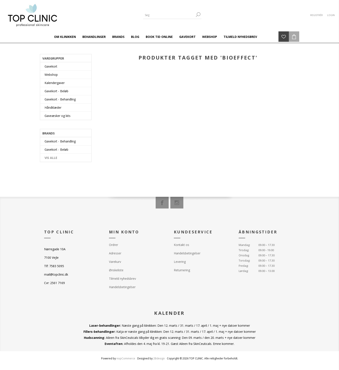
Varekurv (115, 262)
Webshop (51, 75)
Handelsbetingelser (122, 287)
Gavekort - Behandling (60, 99)
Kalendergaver (55, 83)
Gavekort (51, 66)
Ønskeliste (116, 270)
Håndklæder (53, 107)
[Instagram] (176, 202)
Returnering (182, 270)
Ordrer (113, 245)
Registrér (316, 15)
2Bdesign (159, 358)
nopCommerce (126, 358)
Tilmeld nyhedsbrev (122, 278)
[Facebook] (162, 202)
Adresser (115, 253)
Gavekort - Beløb (56, 91)
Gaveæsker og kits (57, 116)
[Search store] (169, 15)
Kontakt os (181, 245)
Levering (180, 262)
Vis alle (51, 158)
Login (331, 15)
